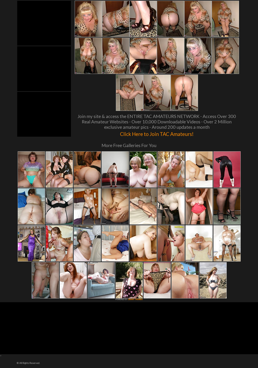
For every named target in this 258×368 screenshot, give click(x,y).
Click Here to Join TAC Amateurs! (157, 133)
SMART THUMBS (135, 299)
